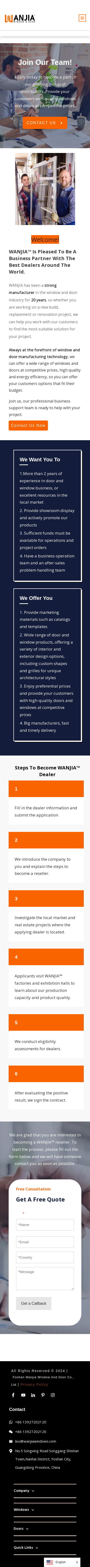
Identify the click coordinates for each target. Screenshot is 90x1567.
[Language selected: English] (62, 1562)
